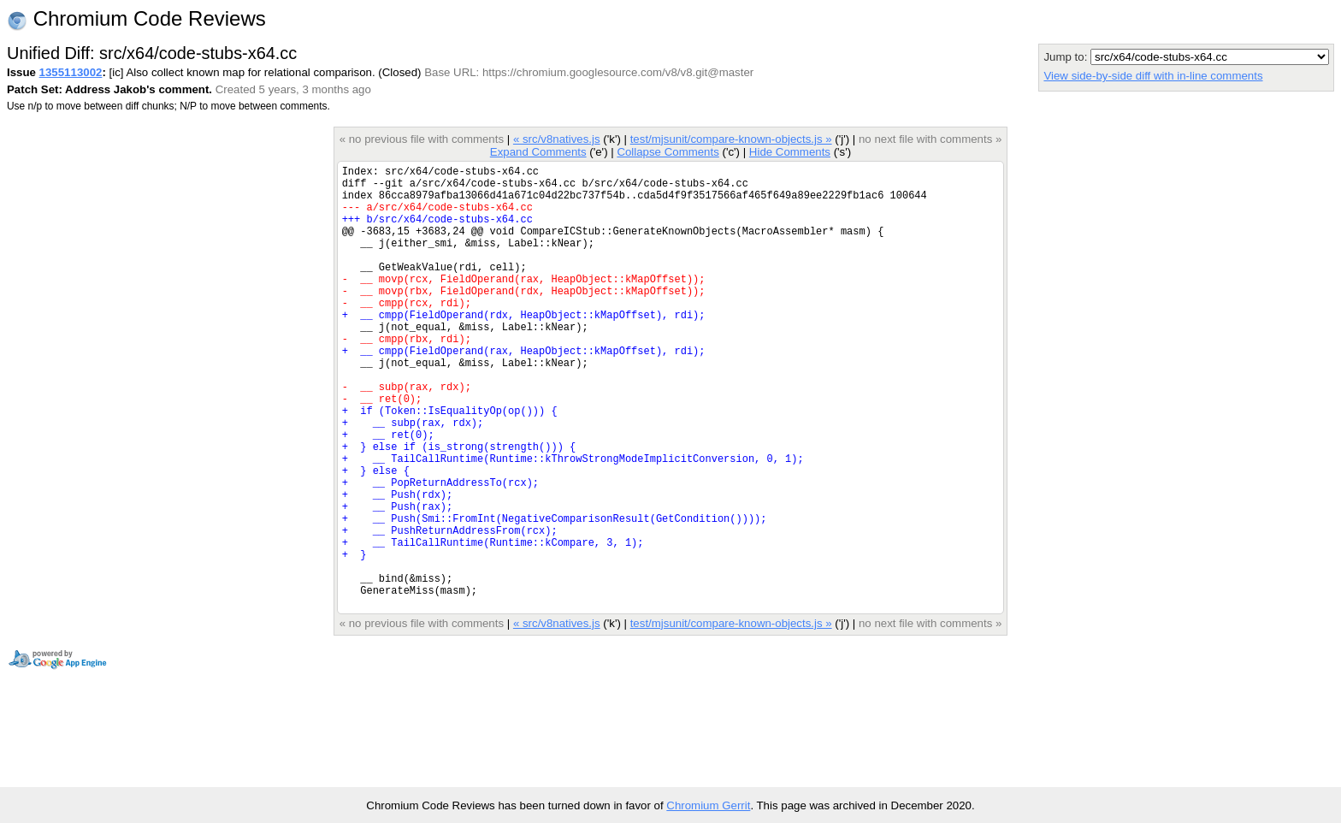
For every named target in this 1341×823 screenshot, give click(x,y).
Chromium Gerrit (708, 805)
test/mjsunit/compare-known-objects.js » (731, 139)
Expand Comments (538, 151)
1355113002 (71, 72)
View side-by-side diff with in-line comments (1152, 75)
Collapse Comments (667, 151)
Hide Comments (789, 151)
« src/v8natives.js (556, 139)
